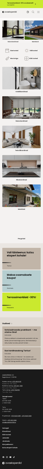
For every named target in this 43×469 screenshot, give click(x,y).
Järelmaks (6, 441)
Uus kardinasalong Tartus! (18, 350)
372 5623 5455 (16, 416)
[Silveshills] (12, 12)
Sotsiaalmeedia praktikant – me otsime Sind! (21, 331)
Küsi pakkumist (7, 444)
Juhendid (5, 438)
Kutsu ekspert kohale (9, 448)
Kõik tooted (6, 435)
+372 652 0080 (12, 420)
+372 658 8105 (16, 381)
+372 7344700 (15, 390)
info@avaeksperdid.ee (9, 422)
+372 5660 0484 (26, 416)
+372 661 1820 (18, 386)
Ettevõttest (6, 431)
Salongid (5, 428)
